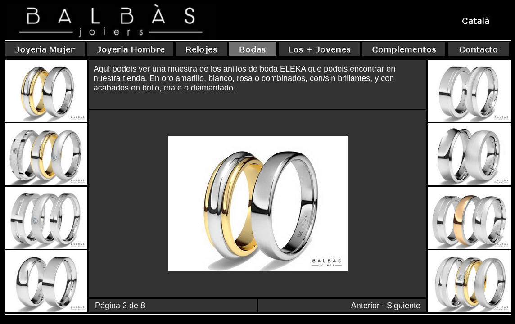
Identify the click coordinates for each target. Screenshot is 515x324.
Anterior (365, 305)
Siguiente (403, 305)
